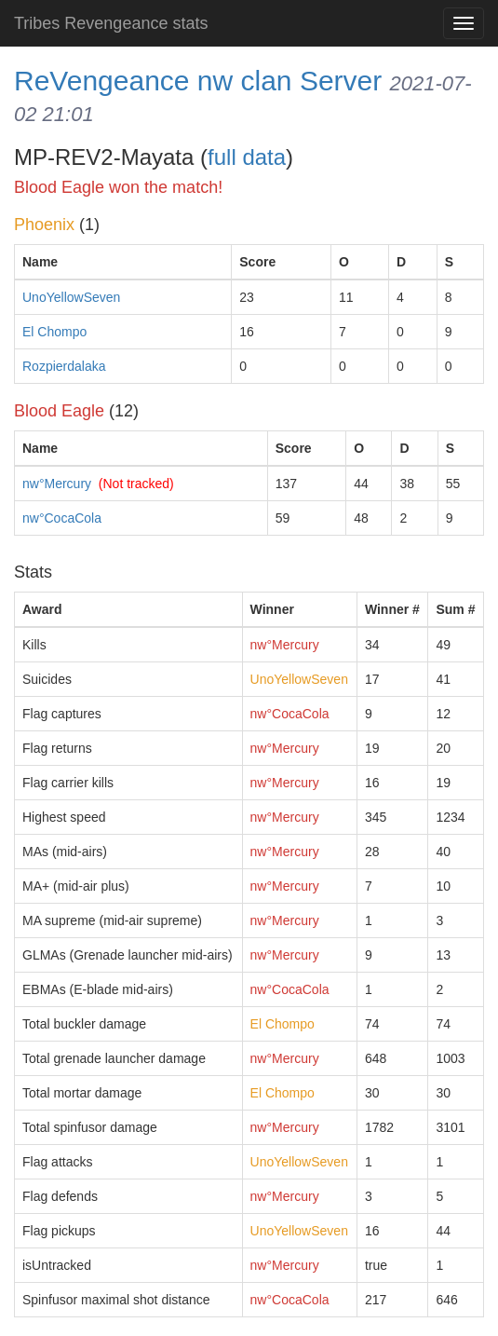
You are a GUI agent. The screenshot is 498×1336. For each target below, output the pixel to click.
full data (247, 157)
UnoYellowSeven (71, 297)
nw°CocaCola (61, 518)
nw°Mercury (56, 483)
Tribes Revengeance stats (111, 23)
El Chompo (54, 331)
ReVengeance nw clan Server (198, 80)
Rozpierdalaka (64, 366)
